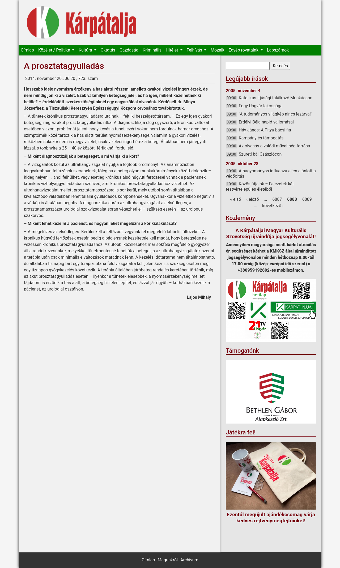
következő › (273, 205)
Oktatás (108, 50)
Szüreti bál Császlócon (260, 154)
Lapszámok (278, 50)
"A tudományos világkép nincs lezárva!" (275, 114)
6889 (307, 199)
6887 (277, 199)
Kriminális (152, 50)
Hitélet (172, 50)
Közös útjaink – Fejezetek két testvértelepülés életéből (260, 186)
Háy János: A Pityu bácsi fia (265, 130)
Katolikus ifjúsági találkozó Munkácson (275, 97)
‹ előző (252, 199)
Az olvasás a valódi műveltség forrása (274, 145)
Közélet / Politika (54, 50)
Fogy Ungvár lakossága (261, 105)
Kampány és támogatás (261, 137)
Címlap (27, 50)
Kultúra (86, 50)
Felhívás (195, 50)
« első (235, 199)
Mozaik (217, 50)
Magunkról (168, 559)
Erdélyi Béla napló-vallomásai (266, 122)
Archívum (189, 559)
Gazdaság (129, 50)
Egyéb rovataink (244, 50)
